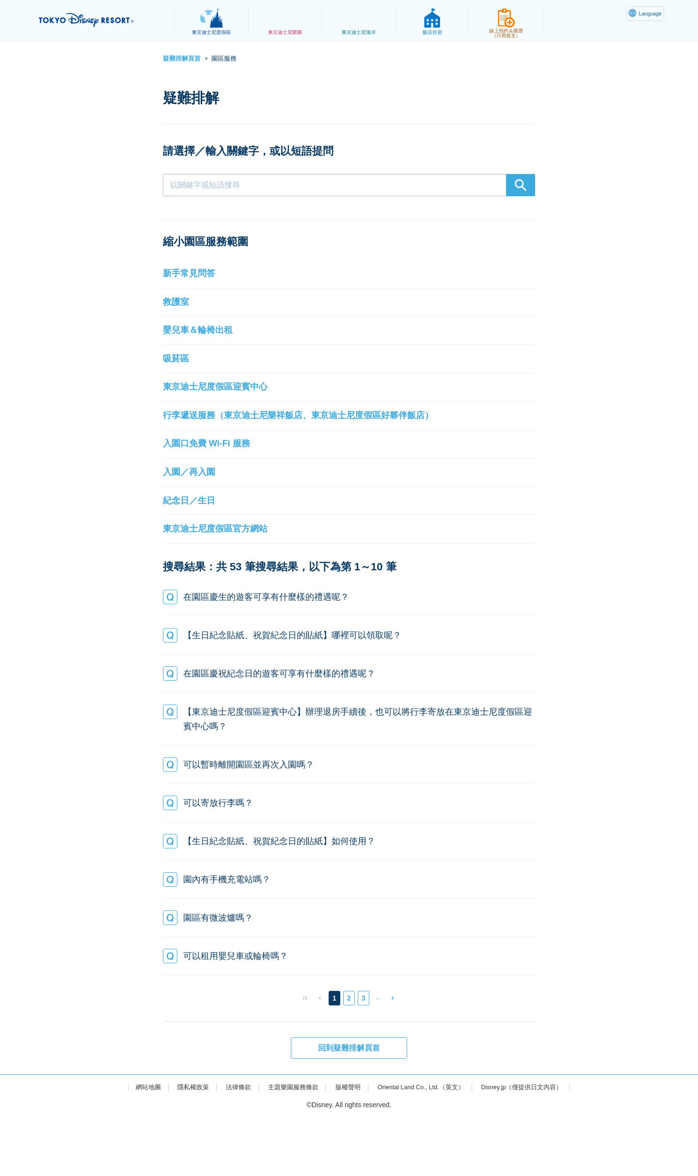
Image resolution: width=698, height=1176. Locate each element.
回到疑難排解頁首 (349, 1106)
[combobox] (349, 185)
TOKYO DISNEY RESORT (101, 20)
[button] (349, 277)
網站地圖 (135, 1145)
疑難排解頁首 (182, 58)
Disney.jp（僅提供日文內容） (532, 1145)
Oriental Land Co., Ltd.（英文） (423, 1145)
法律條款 (229, 1145)
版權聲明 (345, 1145)
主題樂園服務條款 (287, 1145)
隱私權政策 (183, 1145)
